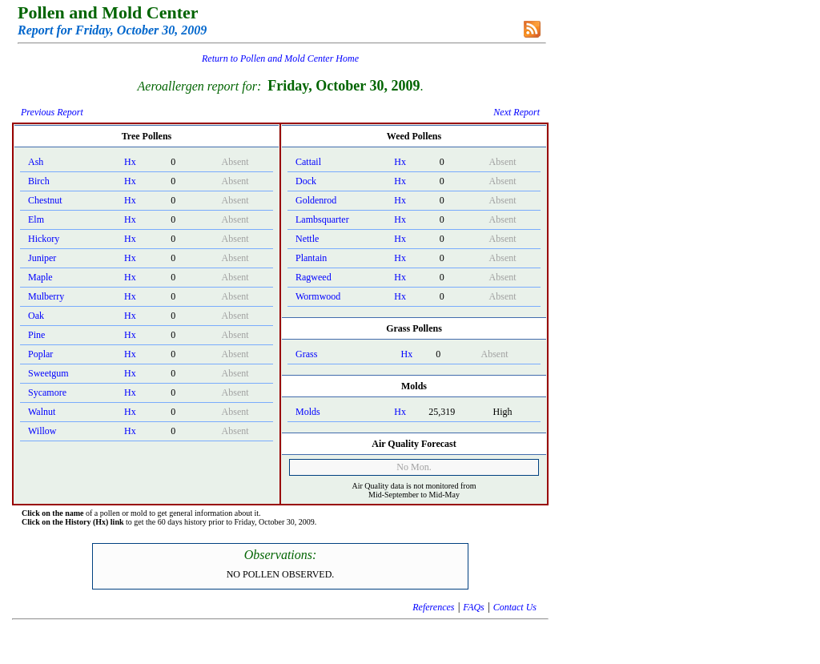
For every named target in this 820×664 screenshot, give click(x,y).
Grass (306, 354)
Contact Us (515, 607)
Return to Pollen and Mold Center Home (280, 58)
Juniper (42, 258)
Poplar (40, 354)
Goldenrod (315, 200)
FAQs (473, 607)
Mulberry (46, 296)
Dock (305, 181)
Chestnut (45, 200)
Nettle (307, 238)
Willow (42, 431)
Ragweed (313, 277)
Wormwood (317, 296)
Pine (36, 334)
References (433, 607)
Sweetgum (48, 373)
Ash (35, 161)
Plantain (311, 258)
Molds (307, 411)
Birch (39, 181)
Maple (40, 277)
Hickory (43, 238)
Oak (36, 315)
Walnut (41, 411)
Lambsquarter (322, 219)
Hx (130, 161)
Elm (36, 219)
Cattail (308, 161)
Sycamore (47, 392)
